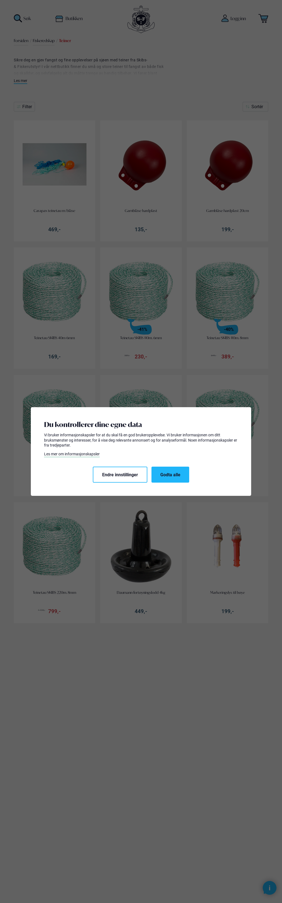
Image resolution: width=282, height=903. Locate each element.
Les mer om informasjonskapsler (72, 454)
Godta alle (170, 474)
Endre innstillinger (120, 474)
